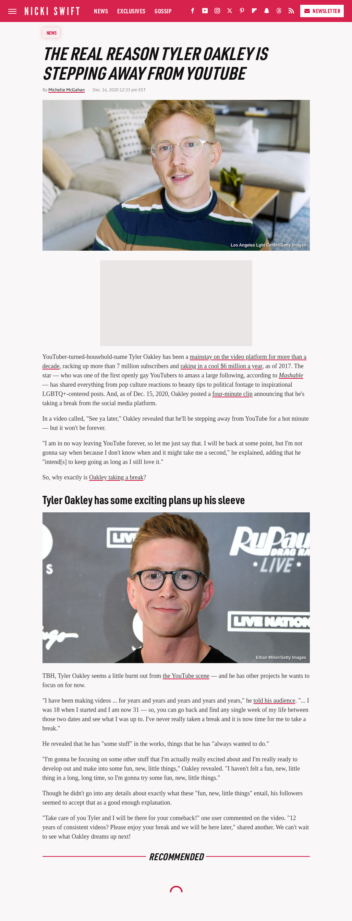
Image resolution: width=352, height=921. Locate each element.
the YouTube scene (186, 675)
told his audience (274, 700)
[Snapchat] (266, 12)
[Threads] (279, 12)
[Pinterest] (242, 12)
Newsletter (322, 10)
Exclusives (131, 11)
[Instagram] (217, 12)
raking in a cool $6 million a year (221, 366)
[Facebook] (192, 12)
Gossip (163, 11)
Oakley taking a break (116, 477)
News (101, 11)
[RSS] (291, 12)
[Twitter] (229, 12)
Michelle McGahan (66, 89)
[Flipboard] (254, 12)
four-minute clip (233, 393)
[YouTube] (205, 12)
